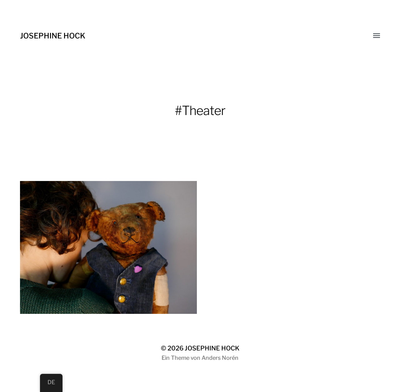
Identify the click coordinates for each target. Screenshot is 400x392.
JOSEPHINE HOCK (52, 35)
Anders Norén (220, 357)
